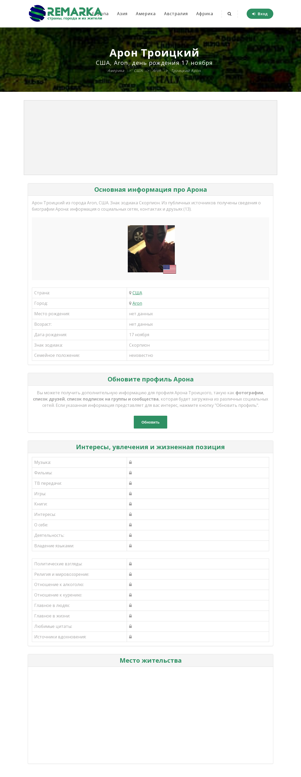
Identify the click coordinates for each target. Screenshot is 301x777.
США (137, 293)
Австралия (176, 13)
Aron (137, 303)
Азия (122, 13)
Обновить (150, 422)
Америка (146, 13)
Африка (204, 13)
